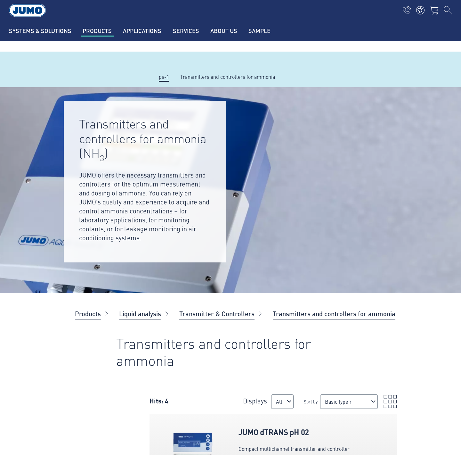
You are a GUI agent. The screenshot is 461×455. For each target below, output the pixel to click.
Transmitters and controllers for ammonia (334, 313)
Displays (218, 397)
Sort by (252, 404)
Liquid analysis (140, 313)
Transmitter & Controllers (217, 313)
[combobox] (217, 408)
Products (88, 313)
